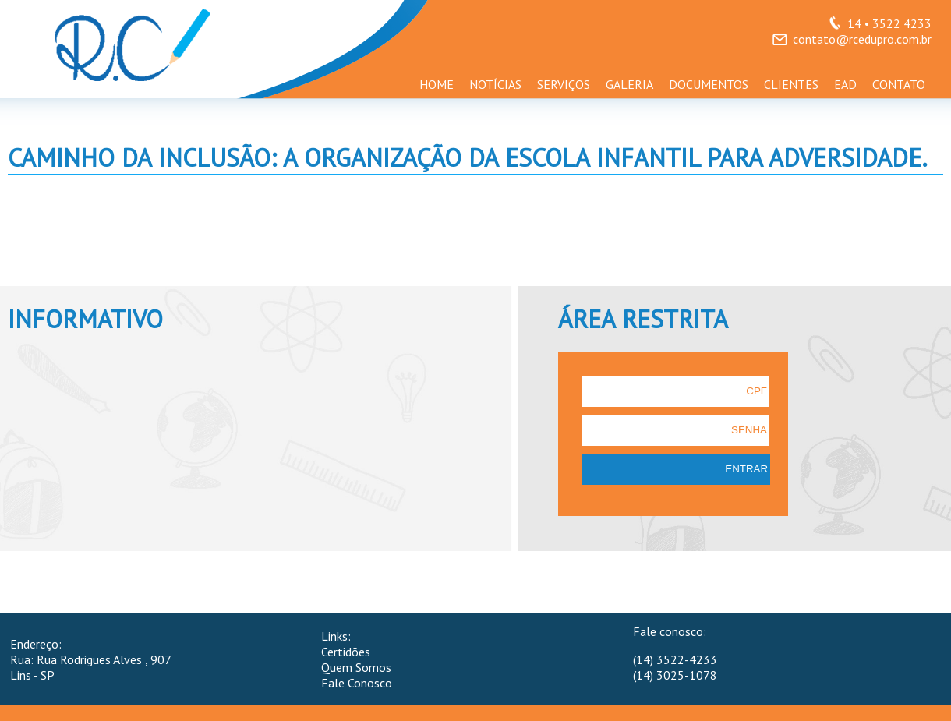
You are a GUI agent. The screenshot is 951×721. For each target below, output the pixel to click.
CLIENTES (791, 84)
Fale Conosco (356, 683)
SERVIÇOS (563, 84)
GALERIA (629, 84)
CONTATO (898, 84)
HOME (436, 84)
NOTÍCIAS (495, 84)
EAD (845, 84)
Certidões (345, 651)
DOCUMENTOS (708, 84)
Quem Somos (356, 667)
